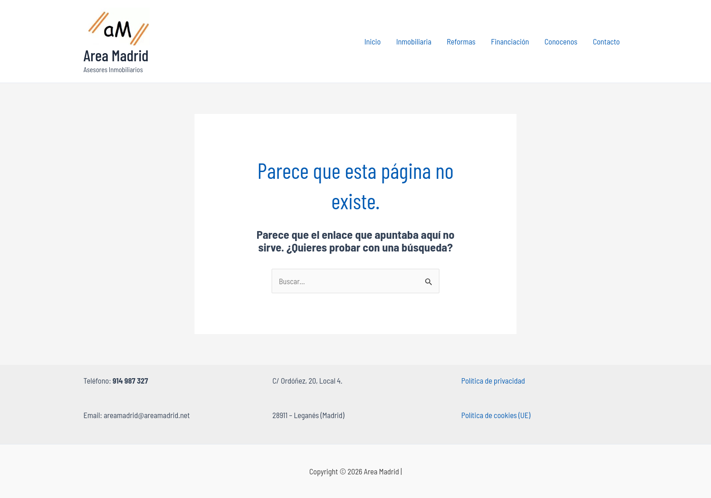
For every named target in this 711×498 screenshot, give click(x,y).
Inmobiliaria (414, 41)
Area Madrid (116, 54)
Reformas (461, 41)
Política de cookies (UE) (495, 414)
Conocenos (561, 41)
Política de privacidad (493, 380)
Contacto (606, 41)
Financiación (510, 41)
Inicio (373, 41)
